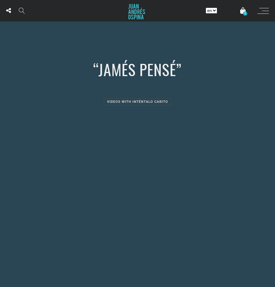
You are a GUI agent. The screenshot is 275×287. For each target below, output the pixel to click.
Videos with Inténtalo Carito (137, 102)
